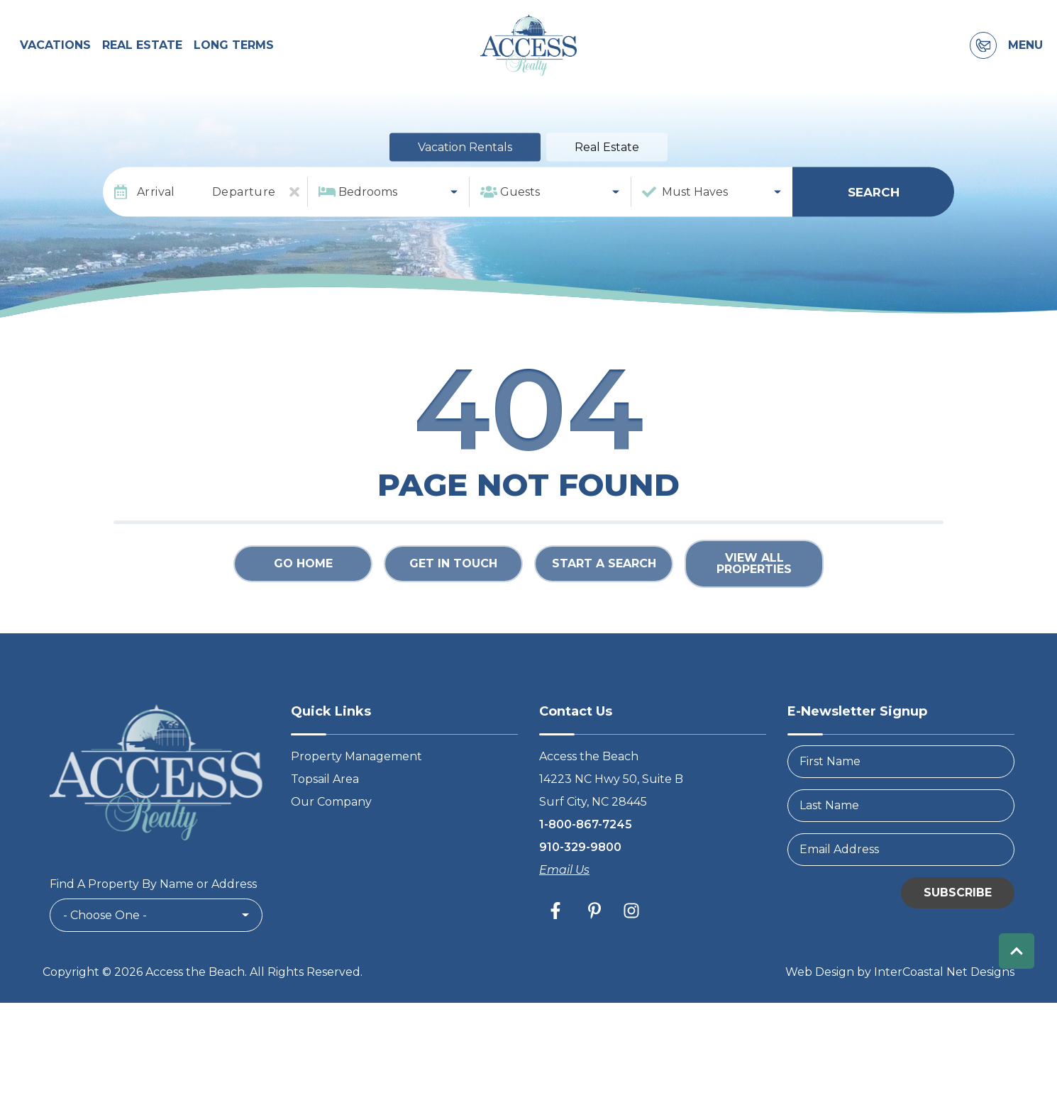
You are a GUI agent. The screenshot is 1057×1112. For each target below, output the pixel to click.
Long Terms (234, 61)
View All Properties (754, 596)
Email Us (564, 901)
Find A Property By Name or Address (153, 916)
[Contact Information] (983, 61)
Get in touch (453, 596)
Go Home (303, 596)
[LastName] (900, 837)
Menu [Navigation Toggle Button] (1025, 61)
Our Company (331, 833)
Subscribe (958, 924)
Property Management (356, 788)
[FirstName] (900, 793)
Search (874, 224)
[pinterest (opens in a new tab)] (594, 942)
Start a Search (604, 596)
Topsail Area (325, 811)
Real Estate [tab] (607, 180)
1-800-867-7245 (585, 856)
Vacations (55, 61)
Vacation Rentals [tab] (465, 180)
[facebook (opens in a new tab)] (558, 942)
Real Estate (142, 61)
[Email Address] (900, 881)
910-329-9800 (580, 879)
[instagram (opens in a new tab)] (631, 942)
